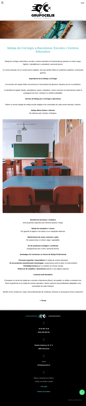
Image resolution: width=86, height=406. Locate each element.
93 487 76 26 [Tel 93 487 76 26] (44, 329)
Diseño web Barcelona (75, 400)
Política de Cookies (43, 391)
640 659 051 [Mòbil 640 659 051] (44, 332)
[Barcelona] (43, 347)
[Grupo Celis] (41, 9)
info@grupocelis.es (43, 365)
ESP (82, 3)
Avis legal (44, 386)
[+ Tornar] (43, 300)
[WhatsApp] (82, 392)
